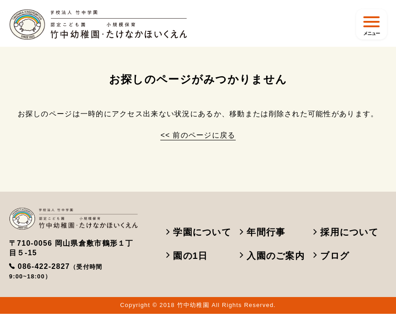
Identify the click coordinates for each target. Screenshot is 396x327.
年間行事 (262, 232)
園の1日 (187, 256)
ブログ (331, 256)
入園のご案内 (272, 256)
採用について (345, 232)
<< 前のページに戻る (197, 135)
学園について (198, 232)
